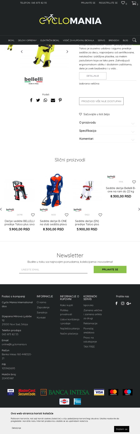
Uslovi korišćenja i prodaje (69, 366)
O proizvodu (107, 167)
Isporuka (88, 350)
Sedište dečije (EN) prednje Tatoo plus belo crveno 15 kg (87, 269)
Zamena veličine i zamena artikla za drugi (92, 359)
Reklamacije (90, 368)
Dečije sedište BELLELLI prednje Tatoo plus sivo (20, 267)
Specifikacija (107, 175)
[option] (10, 71)
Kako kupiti (66, 350)
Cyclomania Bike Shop (13, 47)
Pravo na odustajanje (90, 384)
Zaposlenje (43, 352)
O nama (41, 347)
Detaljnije (93, 120)
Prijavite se (110, 314)
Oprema (42, 47)
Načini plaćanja (69, 378)
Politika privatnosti (66, 357)
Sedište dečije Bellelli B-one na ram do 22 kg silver (121, 236)
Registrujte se (108, 2)
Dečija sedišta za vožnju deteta (64, 47)
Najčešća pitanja (69, 373)
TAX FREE (89, 391)
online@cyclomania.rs (14, 389)
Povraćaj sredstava (88, 375)
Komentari (107, 183)
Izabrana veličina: (89, 128)
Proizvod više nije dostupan (101, 146)
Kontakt (41, 362)
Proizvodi (31, 47)
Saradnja (42, 357)
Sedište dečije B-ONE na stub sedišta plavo (53, 267)
